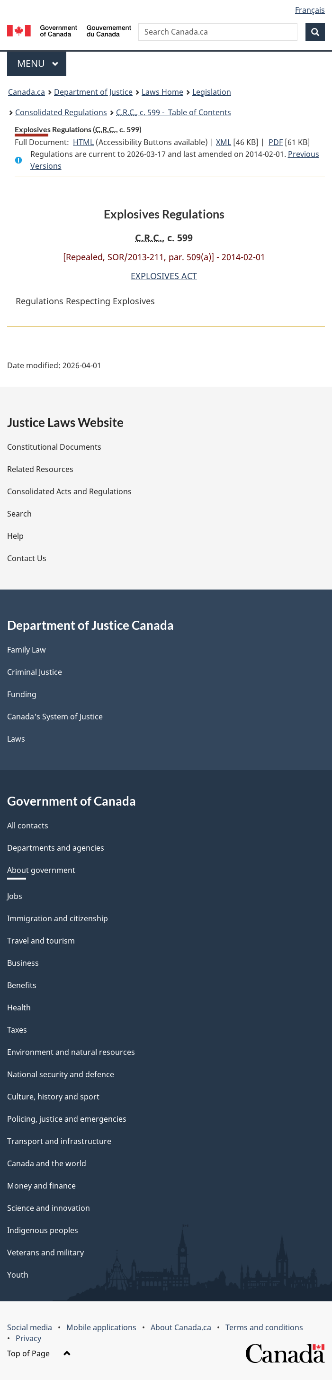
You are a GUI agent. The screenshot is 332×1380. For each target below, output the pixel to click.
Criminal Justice (34, 672)
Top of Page (39, 1353)
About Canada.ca (181, 1327)
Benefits (21, 985)
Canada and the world (46, 1163)
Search (19, 513)
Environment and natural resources (71, 1052)
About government (41, 870)
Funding (21, 694)
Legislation (211, 92)
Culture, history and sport (53, 1096)
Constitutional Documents (54, 447)
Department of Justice (93, 92)
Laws (16, 739)
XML (223, 142)
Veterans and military (45, 1252)
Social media (29, 1327)
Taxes (17, 1030)
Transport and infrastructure (59, 1141)
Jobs (14, 896)
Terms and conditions (264, 1327)
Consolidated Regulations (61, 112)
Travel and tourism (41, 940)
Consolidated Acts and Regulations (69, 491)
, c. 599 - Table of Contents (173, 112)
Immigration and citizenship (57, 918)
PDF (276, 142)
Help (15, 536)
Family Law (26, 650)
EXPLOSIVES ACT (164, 275)
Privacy (28, 1338)
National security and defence (60, 1074)
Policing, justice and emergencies (66, 1119)
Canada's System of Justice (55, 716)
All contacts (27, 825)
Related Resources (40, 469)
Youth (17, 1275)
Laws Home (162, 92)
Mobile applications (101, 1327)
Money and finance (41, 1185)
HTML (83, 142)
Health (19, 1007)
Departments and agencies (55, 848)
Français (310, 10)
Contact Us (26, 558)
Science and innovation (48, 1208)
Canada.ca (26, 92)
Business (23, 963)
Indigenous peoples (42, 1230)
